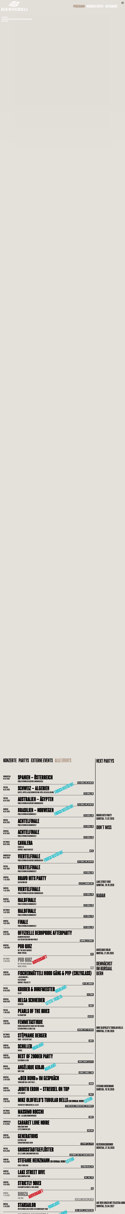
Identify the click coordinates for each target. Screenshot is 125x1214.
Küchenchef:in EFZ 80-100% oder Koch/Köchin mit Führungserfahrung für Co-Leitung (17, 20)
